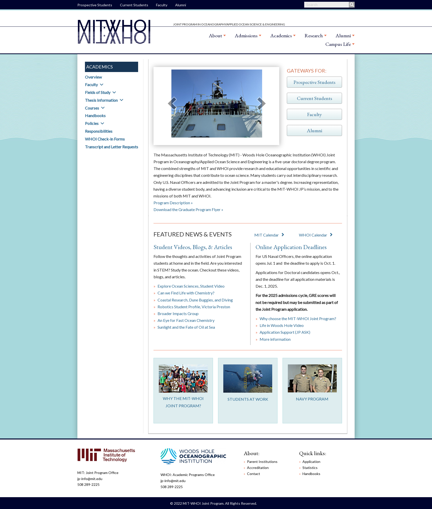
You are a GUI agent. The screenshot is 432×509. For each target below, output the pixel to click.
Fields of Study (97, 92)
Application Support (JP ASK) (285, 332)
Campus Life (338, 44)
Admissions (246, 35)
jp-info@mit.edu (89, 479)
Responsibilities (98, 131)
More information (275, 339)
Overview (93, 77)
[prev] (171, 103)
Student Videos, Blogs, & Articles (192, 247)
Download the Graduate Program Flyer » (188, 209)
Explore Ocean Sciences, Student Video (191, 286)
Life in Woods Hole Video (282, 325)
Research (313, 35)
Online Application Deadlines (291, 247)
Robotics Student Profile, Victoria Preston (194, 306)
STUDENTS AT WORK (248, 399)
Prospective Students (94, 5)
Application (311, 461)
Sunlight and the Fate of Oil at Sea (186, 327)
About (215, 35)
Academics (281, 35)
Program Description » (173, 202)
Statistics (310, 467)
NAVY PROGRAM (312, 398)
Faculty (161, 5)
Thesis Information (101, 100)
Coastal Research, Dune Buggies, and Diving (195, 299)
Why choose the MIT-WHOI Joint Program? (298, 318)
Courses (92, 108)
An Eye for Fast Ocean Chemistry (186, 320)
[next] (261, 103)
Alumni (180, 5)
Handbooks (95, 115)
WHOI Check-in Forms (105, 139)
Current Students (134, 5)
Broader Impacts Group (178, 313)
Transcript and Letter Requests (111, 146)
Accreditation (258, 467)
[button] (101, 84)
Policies (92, 123)
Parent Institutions (262, 461)
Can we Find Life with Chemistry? (186, 292)
